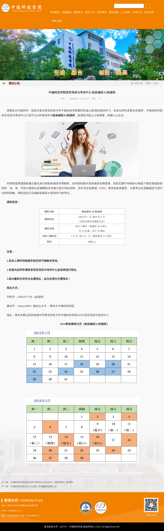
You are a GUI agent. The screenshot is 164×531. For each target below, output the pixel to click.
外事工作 (137, 12)
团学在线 (114, 12)
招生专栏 (149, 12)
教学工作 (90, 12)
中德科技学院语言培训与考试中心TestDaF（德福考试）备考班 (42, 482)
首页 (148, 83)
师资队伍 (78, 12)
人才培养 (125, 12)
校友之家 (57, 20)
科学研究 (102, 12)
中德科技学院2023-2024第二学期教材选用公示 (34, 486)
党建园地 (66, 12)
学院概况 (55, 12)
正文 (156, 83)
